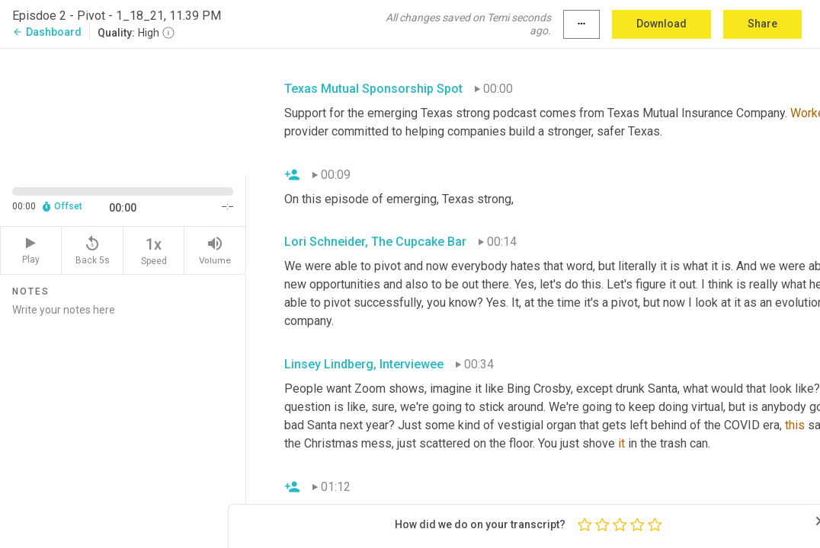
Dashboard (47, 32)
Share (762, 24)
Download (661, 24)
